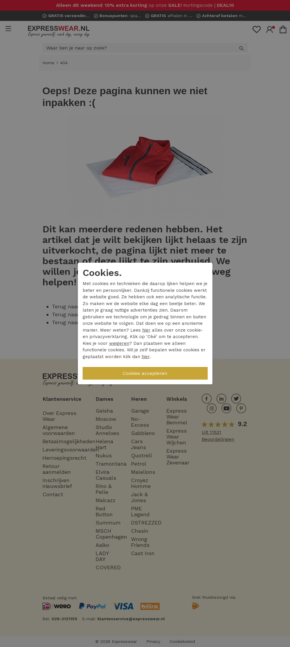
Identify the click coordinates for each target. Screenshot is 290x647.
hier (146, 330)
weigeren (119, 343)
